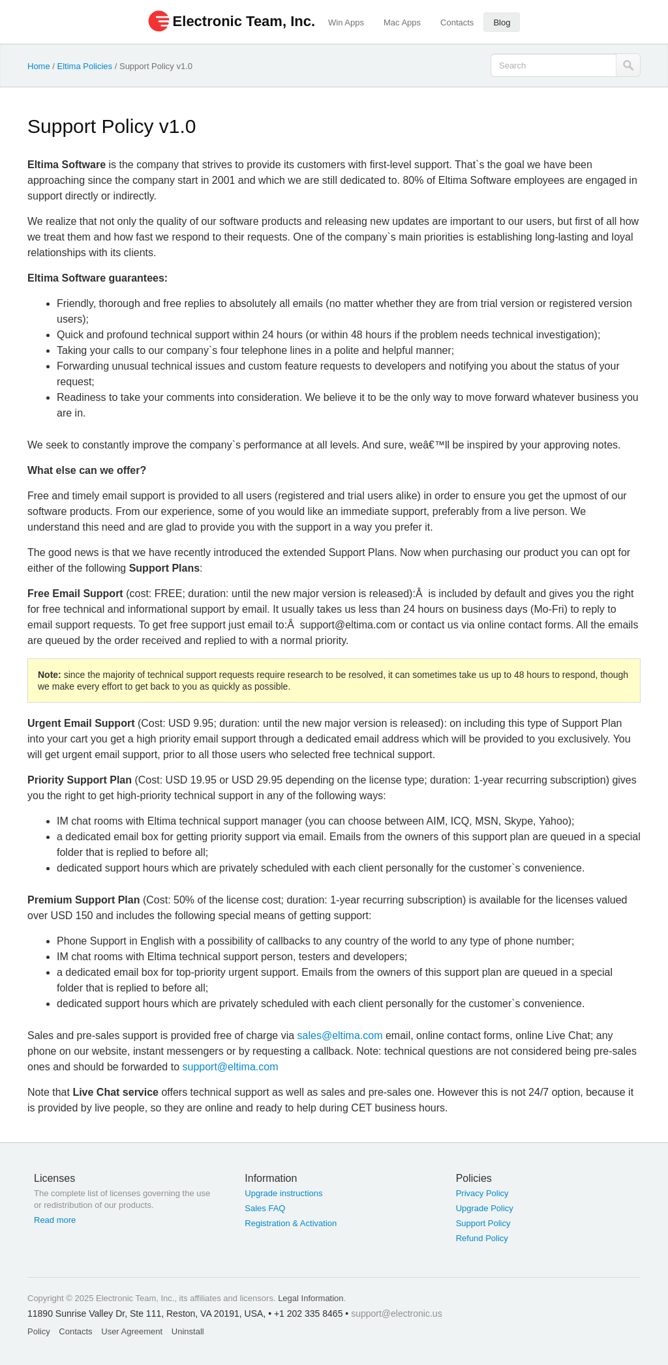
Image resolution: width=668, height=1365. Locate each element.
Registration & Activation (291, 1223)
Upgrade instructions (283, 1193)
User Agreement (131, 1331)
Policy (38, 1331)
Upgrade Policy (484, 1208)
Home (38, 66)
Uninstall (188, 1331)
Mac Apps (402, 22)
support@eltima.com (231, 1066)
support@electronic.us (396, 1313)
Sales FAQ (265, 1208)
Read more (55, 1220)
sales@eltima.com (340, 1035)
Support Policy (483, 1223)
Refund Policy (482, 1238)
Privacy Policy (482, 1193)
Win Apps (346, 22)
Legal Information (310, 1298)
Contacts (457, 22)
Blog (501, 22)
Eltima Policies (85, 66)
